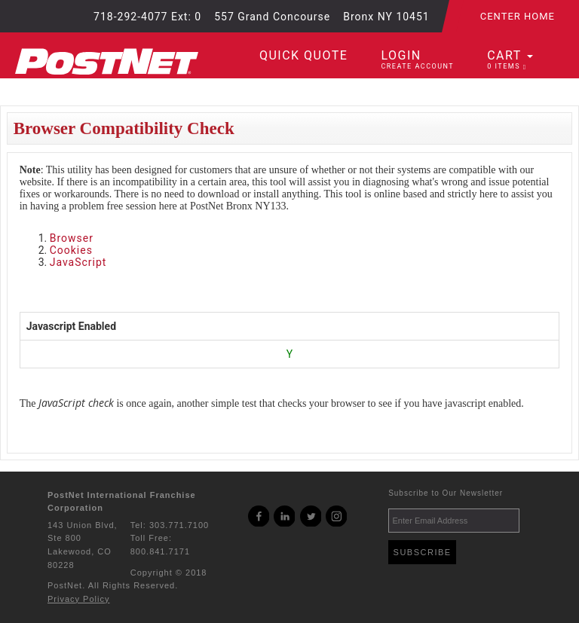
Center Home (517, 16)
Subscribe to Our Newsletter (445, 493)
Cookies (71, 250)
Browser (71, 238)
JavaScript (78, 262)
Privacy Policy (78, 598)
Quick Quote (303, 55)
